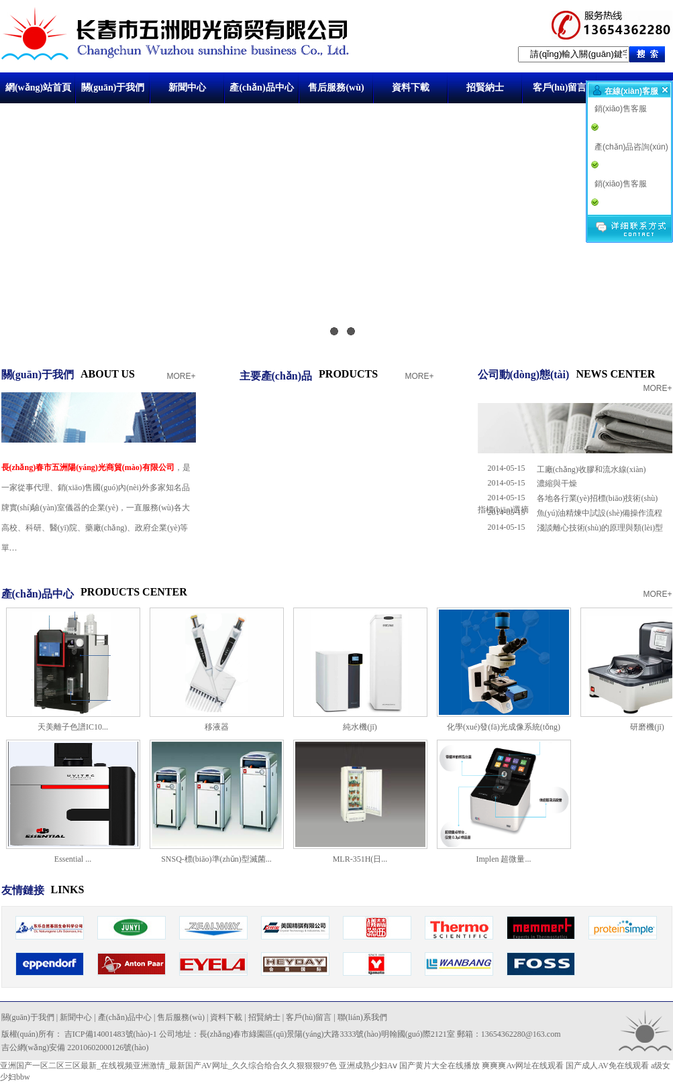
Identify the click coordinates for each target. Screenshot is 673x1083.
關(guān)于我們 (113, 87)
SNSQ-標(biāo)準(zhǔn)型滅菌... (216, 859)
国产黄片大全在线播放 (439, 1065)
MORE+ (180, 376)
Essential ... (72, 859)
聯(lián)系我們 (362, 1017)
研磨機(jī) (647, 727)
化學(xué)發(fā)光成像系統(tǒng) (503, 727)
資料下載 (410, 87)
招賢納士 (485, 87)
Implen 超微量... (503, 859)
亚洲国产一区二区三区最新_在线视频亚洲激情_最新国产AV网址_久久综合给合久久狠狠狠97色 (168, 1065)
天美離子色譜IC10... (73, 727)
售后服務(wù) (336, 87)
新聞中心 (187, 87)
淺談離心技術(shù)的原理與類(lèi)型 (600, 527)
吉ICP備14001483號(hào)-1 (110, 1034)
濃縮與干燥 (557, 483)
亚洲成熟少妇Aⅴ (368, 1065)
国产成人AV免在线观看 (607, 1065)
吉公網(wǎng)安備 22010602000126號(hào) (75, 1047)
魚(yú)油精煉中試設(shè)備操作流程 (600, 513)
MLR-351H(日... (360, 859)
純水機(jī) (360, 727)
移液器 (217, 727)
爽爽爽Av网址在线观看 (523, 1065)
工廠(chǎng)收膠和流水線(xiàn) (591, 469)
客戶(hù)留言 (560, 87)
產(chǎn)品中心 (261, 87)
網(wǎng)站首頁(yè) (38, 92)
